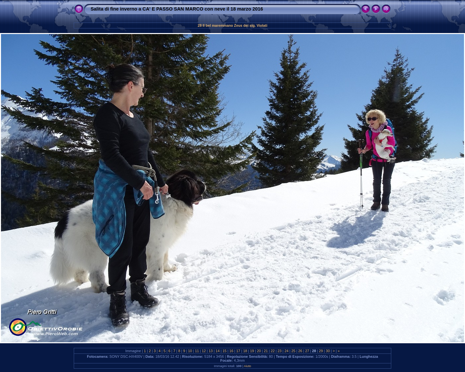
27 (307, 351)
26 (300, 351)
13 (211, 351)
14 (218, 351)
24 (286, 351)
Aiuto (247, 366)
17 (238, 351)
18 (245, 351)
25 (293, 351)
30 (328, 351)
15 (225, 351)
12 (204, 351)
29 (321, 351)
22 (273, 351)
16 (231, 351)
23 (279, 351)
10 (190, 351)
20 (259, 351)
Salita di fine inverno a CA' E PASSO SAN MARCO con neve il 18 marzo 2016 (177, 9)
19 (252, 351)
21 (266, 351)
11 (197, 351)
